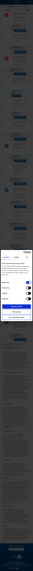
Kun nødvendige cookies (16, 317)
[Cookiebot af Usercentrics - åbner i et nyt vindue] (23, 252)
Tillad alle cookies (16, 306)
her (7, 274)
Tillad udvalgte (16, 312)
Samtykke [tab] (6, 257)
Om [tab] (27, 257)
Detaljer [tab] (16, 257)
